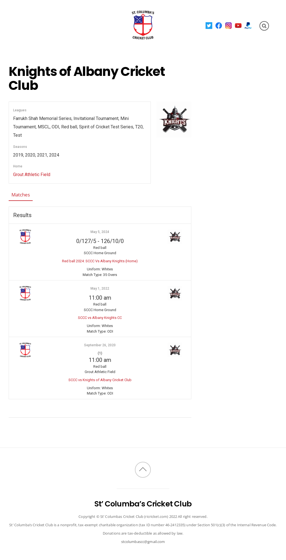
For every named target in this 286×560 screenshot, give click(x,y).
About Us (28, 15)
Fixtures (56, 15)
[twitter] (209, 25)
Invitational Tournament (50, 35)
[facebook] (218, 25)
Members (84, 15)
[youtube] (238, 25)
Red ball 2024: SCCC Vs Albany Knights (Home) (100, 261)
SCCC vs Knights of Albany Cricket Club (100, 380)
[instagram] (228, 25)
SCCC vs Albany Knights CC (100, 318)
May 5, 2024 (99, 232)
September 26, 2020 (100, 345)
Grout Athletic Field (31, 174)
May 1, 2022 (99, 288)
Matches (20, 194)
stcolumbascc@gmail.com (143, 541)
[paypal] (248, 25)
